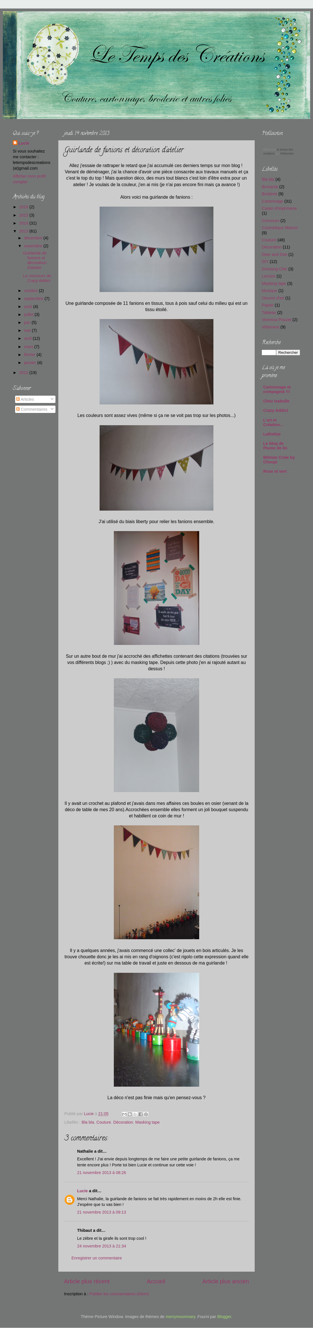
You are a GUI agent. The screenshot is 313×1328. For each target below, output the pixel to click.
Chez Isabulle (276, 401)
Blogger (224, 1316)
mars (29, 346)
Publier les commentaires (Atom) (119, 1294)
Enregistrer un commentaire (96, 1258)
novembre (34, 246)
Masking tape (147, 1122)
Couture (103, 1122)
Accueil (156, 1281)
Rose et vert (275, 471)
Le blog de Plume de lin (275, 445)
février (30, 354)
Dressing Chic (274, 269)
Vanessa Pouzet (276, 319)
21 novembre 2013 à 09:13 (101, 1212)
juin (28, 322)
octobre (31, 290)
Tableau (269, 312)
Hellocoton (287, 153)
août (28, 306)
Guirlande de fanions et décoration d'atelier (34, 260)
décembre (34, 238)
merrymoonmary (180, 1316)
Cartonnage (272, 201)
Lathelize (272, 434)
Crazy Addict (275, 410)
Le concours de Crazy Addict (37, 278)
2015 (24, 215)
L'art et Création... (273, 422)
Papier (268, 305)
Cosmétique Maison (280, 227)
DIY (265, 261)
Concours (270, 220)
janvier (30, 362)
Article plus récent (87, 1281)
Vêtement (270, 327)
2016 (24, 207)
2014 (24, 223)
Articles (25, 399)
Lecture (268, 276)
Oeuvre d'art (273, 298)
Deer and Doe (274, 254)
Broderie (269, 194)
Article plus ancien (225, 1281)
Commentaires (32, 409)
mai (28, 330)
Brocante (270, 186)
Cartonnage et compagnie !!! (277, 389)
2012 (24, 372)
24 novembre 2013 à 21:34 (101, 1246)
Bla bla (88, 1122)
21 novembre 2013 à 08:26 (101, 1172)
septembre (34, 298)
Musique (269, 290)
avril (28, 338)
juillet (29, 314)
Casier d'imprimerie (279, 208)
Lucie (89, 1113)
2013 (24, 231)
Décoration (123, 1122)
